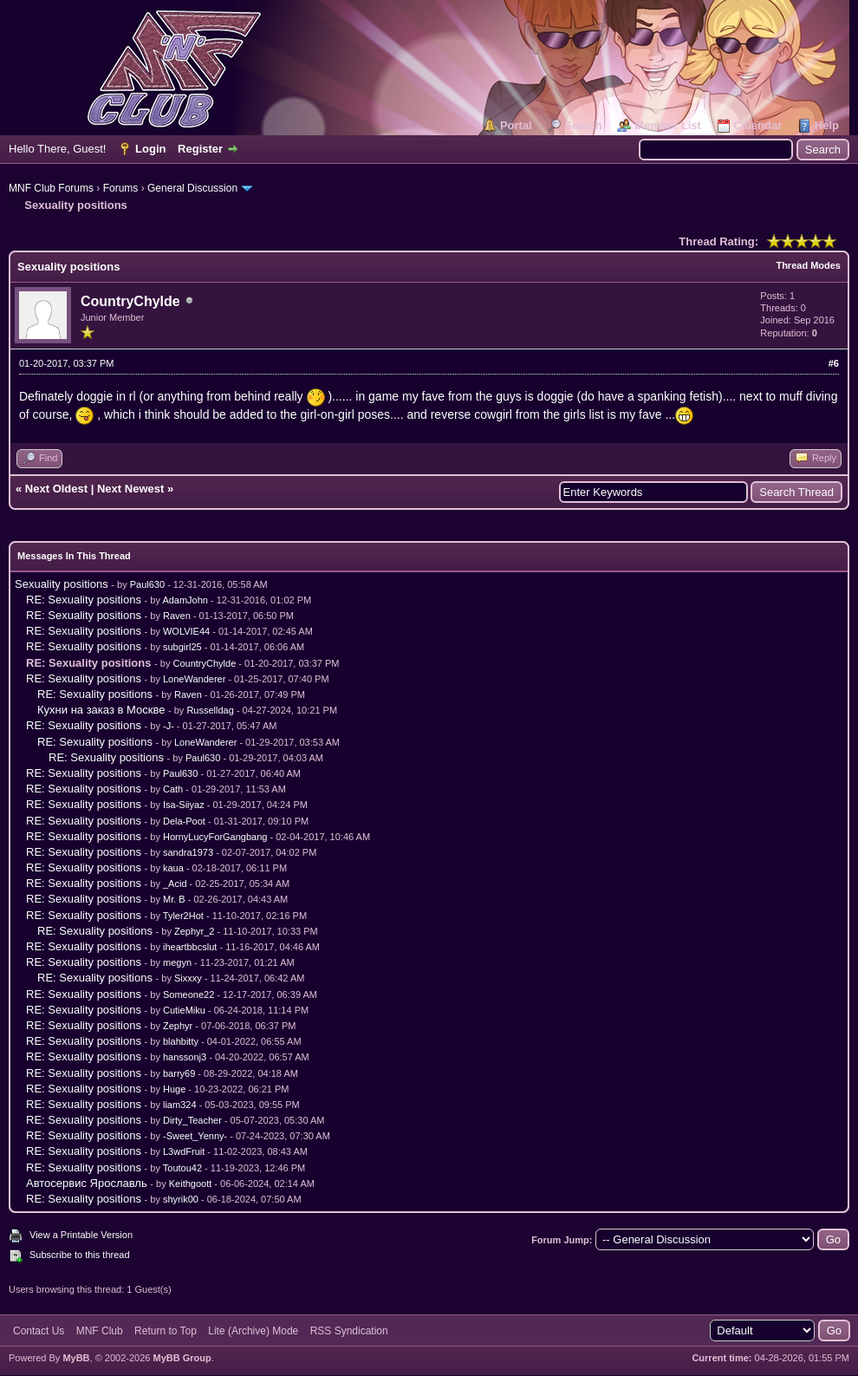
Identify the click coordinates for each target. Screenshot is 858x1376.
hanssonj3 (184, 1057)
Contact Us (38, 1331)
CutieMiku (184, 1010)
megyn (177, 962)
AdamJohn (185, 600)
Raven (177, 615)
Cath (173, 789)
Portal (516, 125)
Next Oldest (56, 488)
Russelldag (209, 710)
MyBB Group (182, 1358)
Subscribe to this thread (79, 1254)
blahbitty (180, 1041)
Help (827, 125)
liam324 (180, 1104)
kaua (173, 868)
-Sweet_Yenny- (195, 1136)
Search (582, 125)
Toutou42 (182, 1168)
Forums (121, 188)
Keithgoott (190, 1183)
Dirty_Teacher (192, 1120)
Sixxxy (188, 978)
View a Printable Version (81, 1234)
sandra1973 (188, 852)
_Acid (175, 883)
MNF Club (99, 1331)
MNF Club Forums (51, 188)
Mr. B (174, 899)
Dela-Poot (184, 821)
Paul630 (147, 584)
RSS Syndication (349, 1331)
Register (200, 148)
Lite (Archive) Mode (253, 1331)
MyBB (75, 1358)
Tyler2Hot (183, 915)
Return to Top (165, 1331)
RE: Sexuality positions (83, 599)
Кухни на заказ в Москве (101, 709)
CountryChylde (130, 301)
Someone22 (188, 994)
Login (150, 148)
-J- (168, 726)
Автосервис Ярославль (86, 1183)
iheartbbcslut (190, 947)
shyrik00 (180, 1199)
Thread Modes (808, 265)
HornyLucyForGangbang (215, 836)
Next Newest (130, 488)
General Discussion (192, 188)
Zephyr (177, 1026)
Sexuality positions (61, 583)
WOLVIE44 (186, 631)
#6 (834, 363)
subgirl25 (182, 647)
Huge (174, 1089)
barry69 (179, 1073)
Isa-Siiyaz (184, 804)
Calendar (758, 125)
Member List (667, 125)
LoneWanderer (194, 679)
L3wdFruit (184, 1151)
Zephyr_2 (194, 931)
